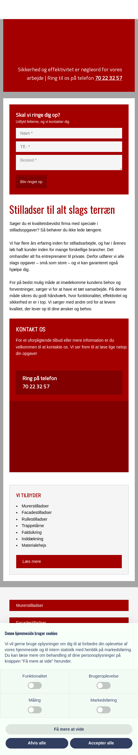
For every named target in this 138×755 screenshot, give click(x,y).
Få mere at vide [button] (69, 729)
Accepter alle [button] (101, 743)
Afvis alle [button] (37, 743)
